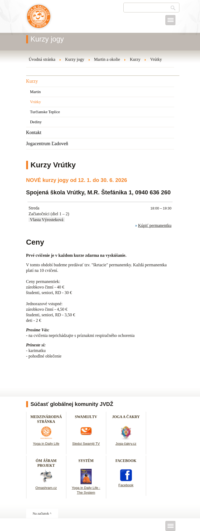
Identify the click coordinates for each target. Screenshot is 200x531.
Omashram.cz (46, 488)
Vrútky (35, 102)
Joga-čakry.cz (125, 444)
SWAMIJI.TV (86, 417)
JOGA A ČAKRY (126, 417)
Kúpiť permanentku (154, 225)
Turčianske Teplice (45, 112)
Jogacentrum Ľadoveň (47, 143)
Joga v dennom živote (39, 19)
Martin (35, 92)
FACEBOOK (125, 461)
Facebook (125, 485)
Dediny (36, 122)
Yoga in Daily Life (46, 444)
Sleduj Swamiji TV (86, 444)
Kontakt (33, 132)
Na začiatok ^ (42, 513)
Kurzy (32, 81)
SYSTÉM (86, 461)
